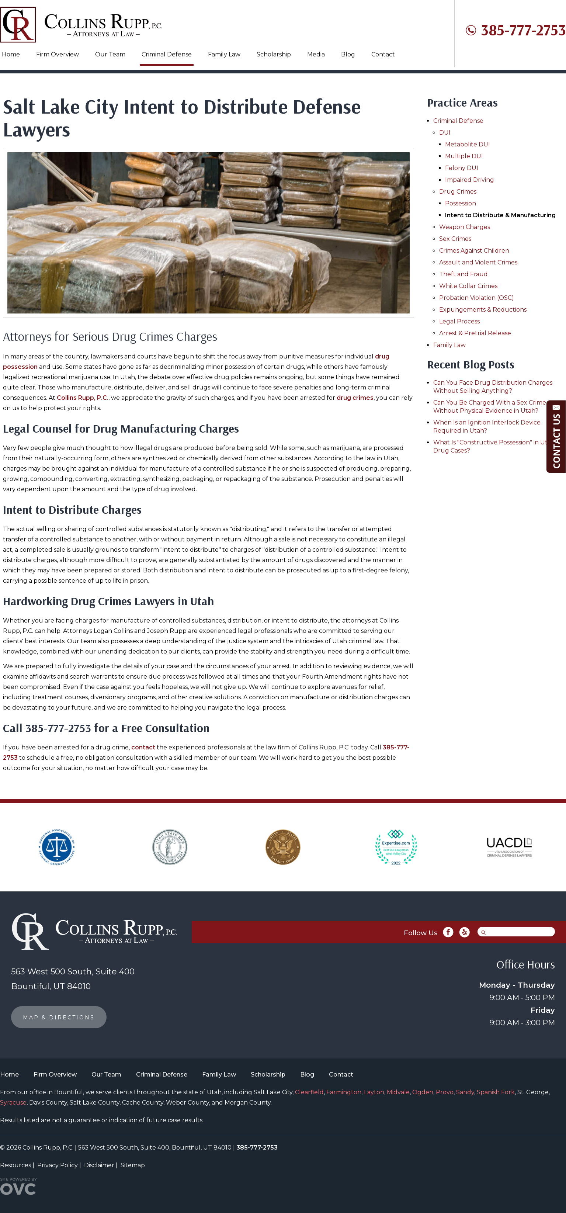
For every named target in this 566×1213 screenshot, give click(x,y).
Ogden (422, 1092)
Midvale (398, 1092)
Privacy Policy (57, 1165)
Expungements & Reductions (483, 309)
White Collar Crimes (468, 286)
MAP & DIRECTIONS (59, 1017)
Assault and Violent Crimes (478, 262)
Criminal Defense (167, 54)
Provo (445, 1092)
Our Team (110, 54)
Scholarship (274, 54)
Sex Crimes (455, 238)
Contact (383, 54)
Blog (348, 54)
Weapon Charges (464, 227)
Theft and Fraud (463, 274)
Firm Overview (57, 54)
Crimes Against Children (474, 250)
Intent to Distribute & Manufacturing (500, 215)
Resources (15, 1165)
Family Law (224, 54)
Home (11, 54)
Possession (460, 203)
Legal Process (459, 321)
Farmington (343, 1092)
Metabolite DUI (467, 144)
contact (143, 747)
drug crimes (355, 397)
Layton (374, 1092)
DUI (445, 132)
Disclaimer (99, 1165)
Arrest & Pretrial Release (475, 333)
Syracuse (13, 1102)
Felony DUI (461, 167)
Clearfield (309, 1092)
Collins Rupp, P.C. (82, 397)
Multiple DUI (464, 156)
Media (316, 54)
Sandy (465, 1092)
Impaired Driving (469, 179)
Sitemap (133, 1165)
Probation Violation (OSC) (476, 297)
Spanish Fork (496, 1092)
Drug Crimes (457, 191)
